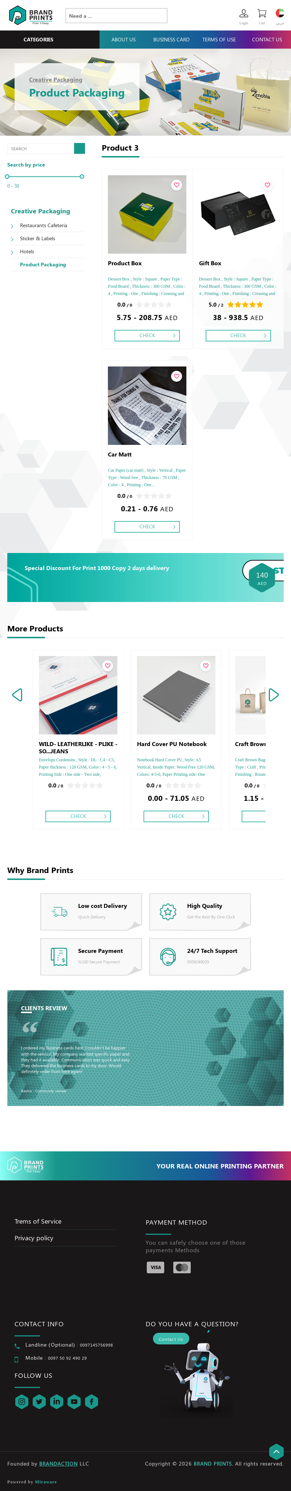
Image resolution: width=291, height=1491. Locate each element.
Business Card (171, 39)
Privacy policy (34, 1237)
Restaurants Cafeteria (43, 225)
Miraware (46, 1481)
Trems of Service (38, 1221)
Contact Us (267, 39)
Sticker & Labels (37, 238)
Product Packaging (43, 264)
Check (147, 335)
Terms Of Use (219, 39)
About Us (124, 39)
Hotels (27, 251)
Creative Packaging (55, 79)
